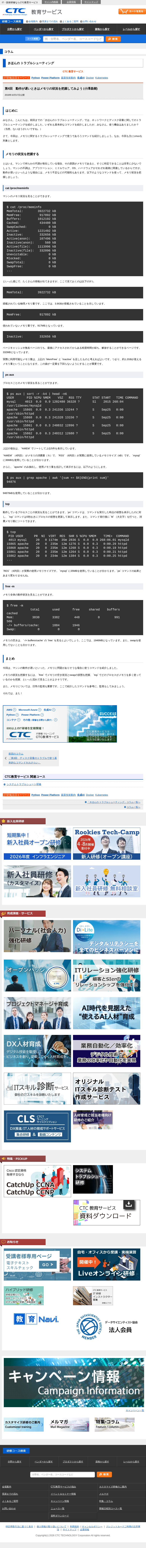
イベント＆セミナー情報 (63, 1494)
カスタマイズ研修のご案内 (113, 1486)
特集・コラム (106, 1501)
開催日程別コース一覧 (110, 1508)
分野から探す (14, 1461)
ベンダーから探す (44, 1461)
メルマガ (103, 1494)
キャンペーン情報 (60, 1501)
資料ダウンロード (60, 1515)
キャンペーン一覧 (135, 1410)
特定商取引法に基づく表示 (19, 1526)
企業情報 (84, 1529)
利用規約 (74, 1526)
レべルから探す (131, 1461)
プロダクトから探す (73, 1461)
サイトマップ (69, 1529)
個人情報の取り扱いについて (51, 1526)
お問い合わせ (9, 1508)
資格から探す (102, 1461)
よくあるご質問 (10, 1501)
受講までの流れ (10, 1494)
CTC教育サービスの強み (63, 1486)
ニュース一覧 (57, 1508)
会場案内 (6, 1486)
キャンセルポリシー (92, 1526)
